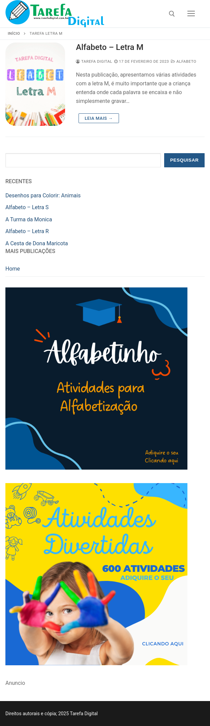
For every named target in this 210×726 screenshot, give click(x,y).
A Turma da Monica (28, 219)
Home (12, 269)
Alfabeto (183, 61)
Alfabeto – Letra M (109, 47)
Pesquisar (184, 160)
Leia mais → (99, 118)
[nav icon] (191, 14)
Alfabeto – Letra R (27, 231)
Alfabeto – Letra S (27, 207)
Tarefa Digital (94, 61)
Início (14, 33)
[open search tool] (172, 14)
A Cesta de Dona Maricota (36, 243)
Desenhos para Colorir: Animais (43, 195)
